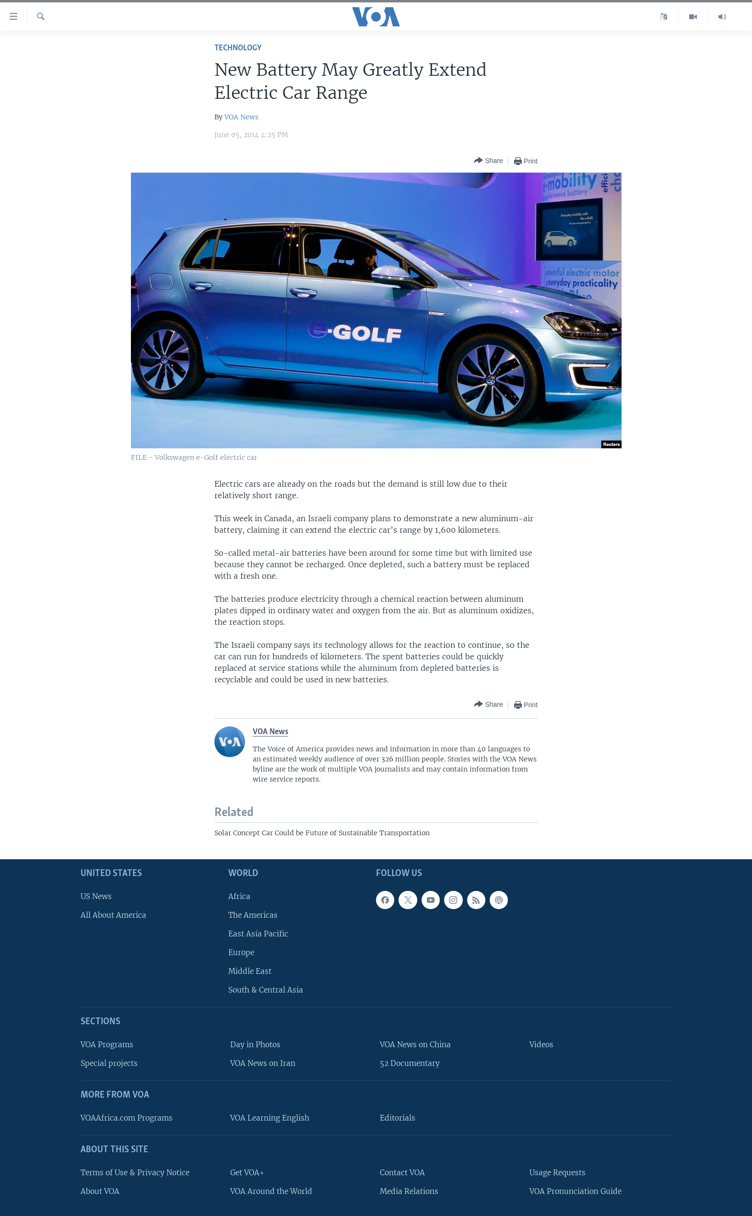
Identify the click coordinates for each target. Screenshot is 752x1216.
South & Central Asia (265, 989)
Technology (237, 48)
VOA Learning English (269, 1117)
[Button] (488, 161)
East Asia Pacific (258, 933)
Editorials (397, 1117)
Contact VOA (402, 1172)
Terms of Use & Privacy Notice (135, 1172)
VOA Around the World (271, 1191)
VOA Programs (107, 1044)
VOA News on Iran (262, 1063)
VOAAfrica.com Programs (127, 1117)
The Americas (253, 915)
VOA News (241, 117)
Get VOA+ (247, 1172)
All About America (113, 915)
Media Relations (409, 1191)
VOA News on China (415, 1044)
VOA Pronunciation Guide (575, 1191)
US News (96, 896)
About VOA (100, 1191)
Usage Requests (557, 1172)
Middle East (249, 971)
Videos (541, 1044)
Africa (239, 896)
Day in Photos (255, 1044)
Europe (241, 952)
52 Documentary (410, 1063)
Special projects (109, 1063)
